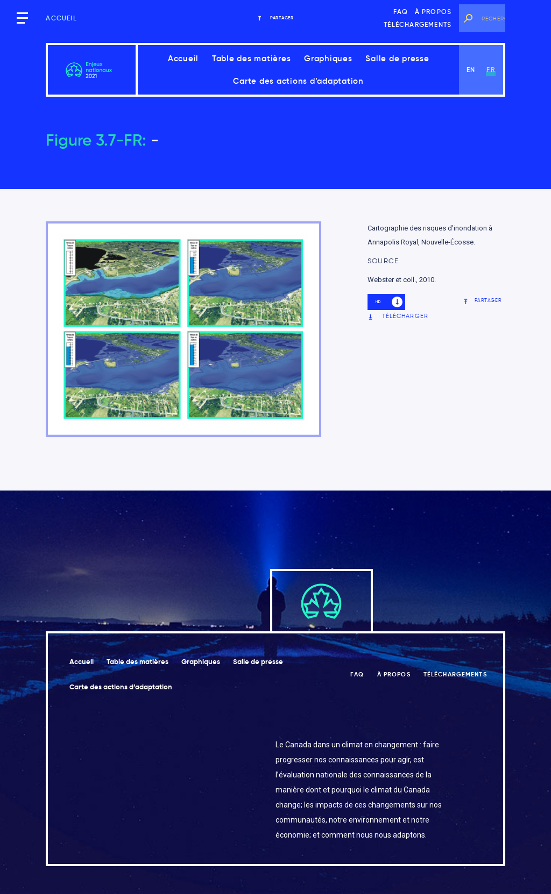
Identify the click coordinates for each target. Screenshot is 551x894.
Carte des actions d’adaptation (298, 81)
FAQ (400, 12)
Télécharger (398, 316)
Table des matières (251, 58)
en (471, 70)
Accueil (61, 18)
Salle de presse (397, 58)
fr (490, 70)
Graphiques (328, 58)
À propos (433, 12)
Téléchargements (417, 24)
